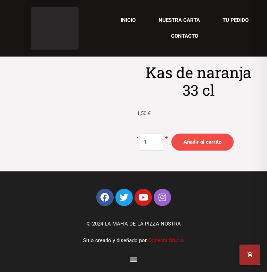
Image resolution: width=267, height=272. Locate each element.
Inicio (128, 20)
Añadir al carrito (202, 142)
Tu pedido (235, 20)
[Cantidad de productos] (151, 142)
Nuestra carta (179, 20)
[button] (133, 259)
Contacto (184, 36)
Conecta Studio (166, 240)
